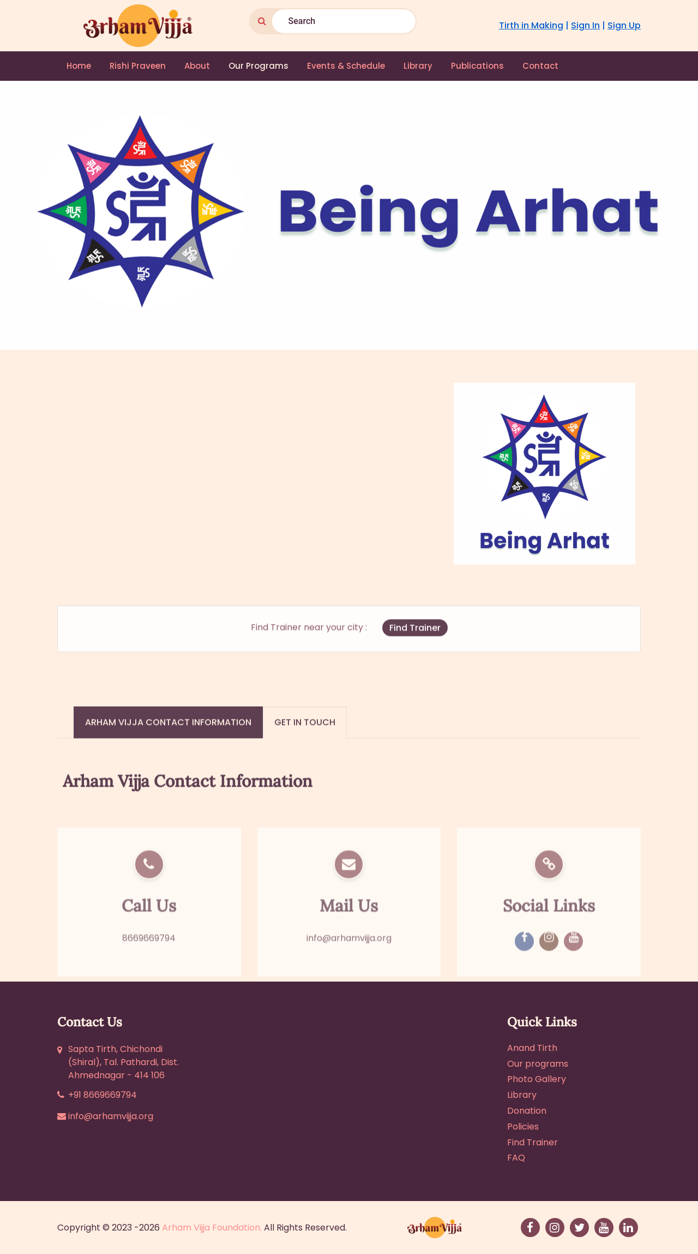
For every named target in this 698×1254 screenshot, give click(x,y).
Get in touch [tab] (304, 737)
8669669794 (149, 972)
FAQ (516, 1157)
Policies (523, 1126)
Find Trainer (415, 642)
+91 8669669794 (102, 1095)
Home (79, 66)
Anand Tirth (532, 1048)
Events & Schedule (346, 66)
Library (418, 66)
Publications (477, 66)
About (197, 66)
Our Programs (258, 66)
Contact (540, 66)
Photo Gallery (536, 1079)
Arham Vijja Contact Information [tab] (168, 737)
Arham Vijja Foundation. (212, 1227)
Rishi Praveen (138, 66)
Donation (526, 1110)
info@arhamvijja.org (349, 972)
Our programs (537, 1063)
